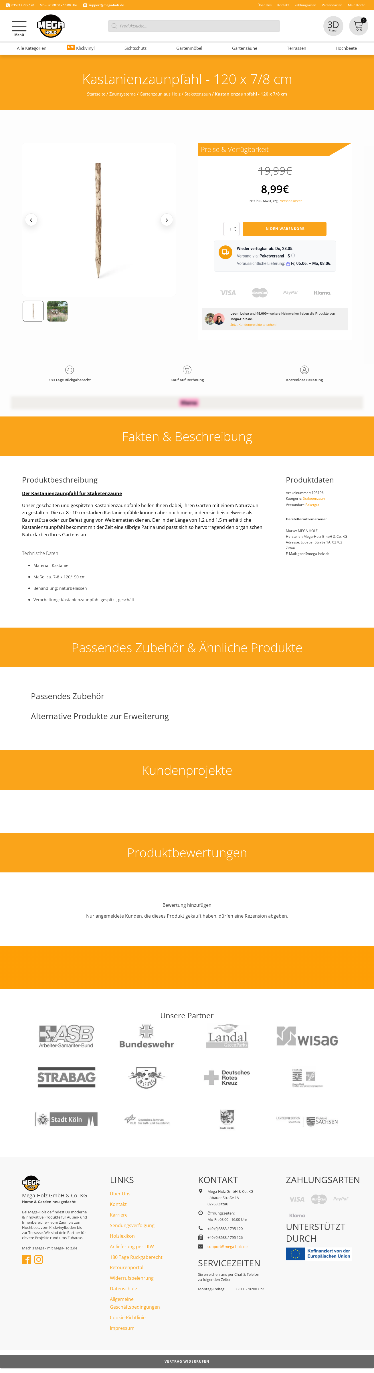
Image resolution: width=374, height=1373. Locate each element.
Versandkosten (291, 201)
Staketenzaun (198, 94)
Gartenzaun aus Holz (160, 94)
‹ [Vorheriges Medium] (31, 219)
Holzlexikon (122, 1236)
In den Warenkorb (284, 228)
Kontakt (118, 1204)
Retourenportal (126, 1267)
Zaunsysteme (122, 94)
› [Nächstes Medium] (166, 219)
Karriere (119, 1215)
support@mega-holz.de (106, 5)
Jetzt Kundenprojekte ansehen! (253, 324)
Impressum (122, 1328)
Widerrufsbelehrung (132, 1278)
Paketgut (312, 504)
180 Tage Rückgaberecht (136, 1257)
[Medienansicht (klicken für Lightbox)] (99, 220)
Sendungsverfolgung (132, 1225)
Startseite (96, 94)
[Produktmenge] (231, 229)
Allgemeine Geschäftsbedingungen (135, 1303)
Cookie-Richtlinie (128, 1317)
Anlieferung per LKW (132, 1246)
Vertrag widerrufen (187, 1361)
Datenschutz (123, 1288)
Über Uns (120, 1194)
